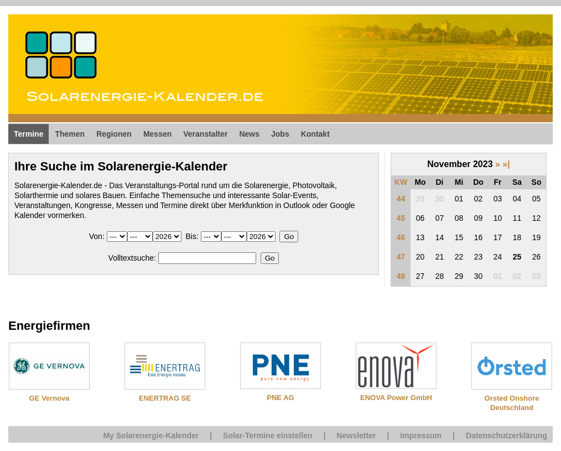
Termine (28, 133)
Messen (157, 133)
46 (401, 237)
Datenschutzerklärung (506, 435)
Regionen (114, 133)
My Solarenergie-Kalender (151, 435)
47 (401, 256)
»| (506, 164)
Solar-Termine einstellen (268, 435)
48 (401, 276)
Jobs (280, 133)
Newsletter (356, 435)
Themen (70, 133)
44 (401, 198)
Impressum (420, 435)
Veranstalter (205, 133)
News (249, 133)
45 (401, 218)
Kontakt (315, 133)
